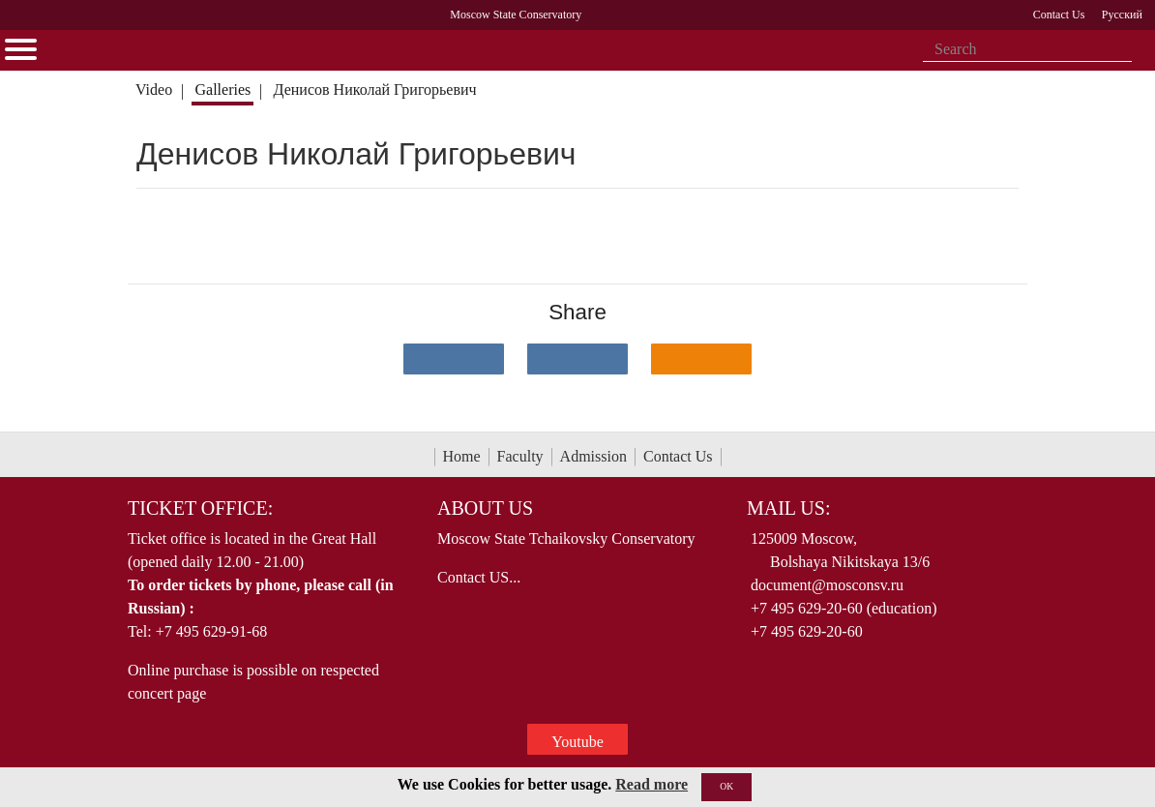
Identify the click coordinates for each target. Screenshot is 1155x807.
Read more (651, 784)
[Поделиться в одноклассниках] (701, 359)
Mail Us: (788, 508)
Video (153, 89)
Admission (593, 456)
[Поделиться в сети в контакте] (453, 359)
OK (726, 786)
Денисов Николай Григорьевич (375, 89)
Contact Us (678, 456)
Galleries (222, 89)
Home (462, 456)
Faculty (520, 456)
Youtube (577, 741)
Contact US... (478, 577)
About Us (485, 508)
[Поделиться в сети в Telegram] (577, 359)
